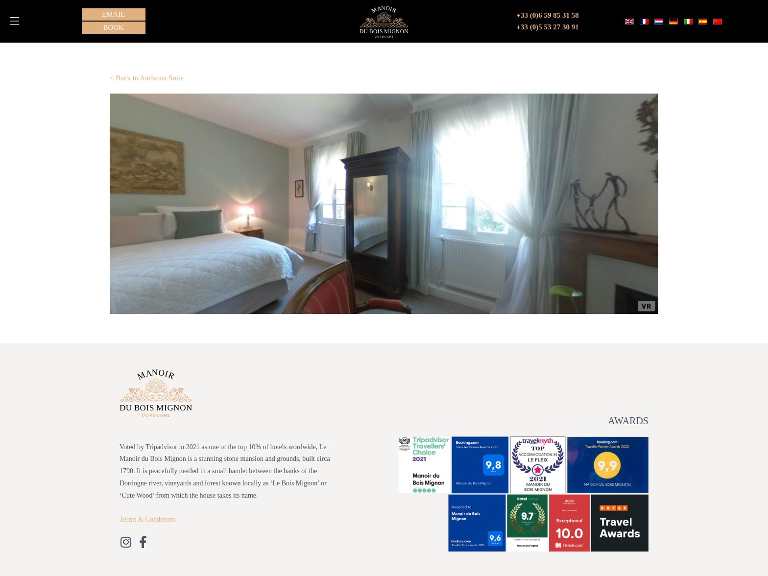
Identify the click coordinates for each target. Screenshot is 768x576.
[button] (14, 21)
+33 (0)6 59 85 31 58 (547, 15)
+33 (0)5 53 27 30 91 (547, 27)
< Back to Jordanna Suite (147, 78)
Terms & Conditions (147, 519)
